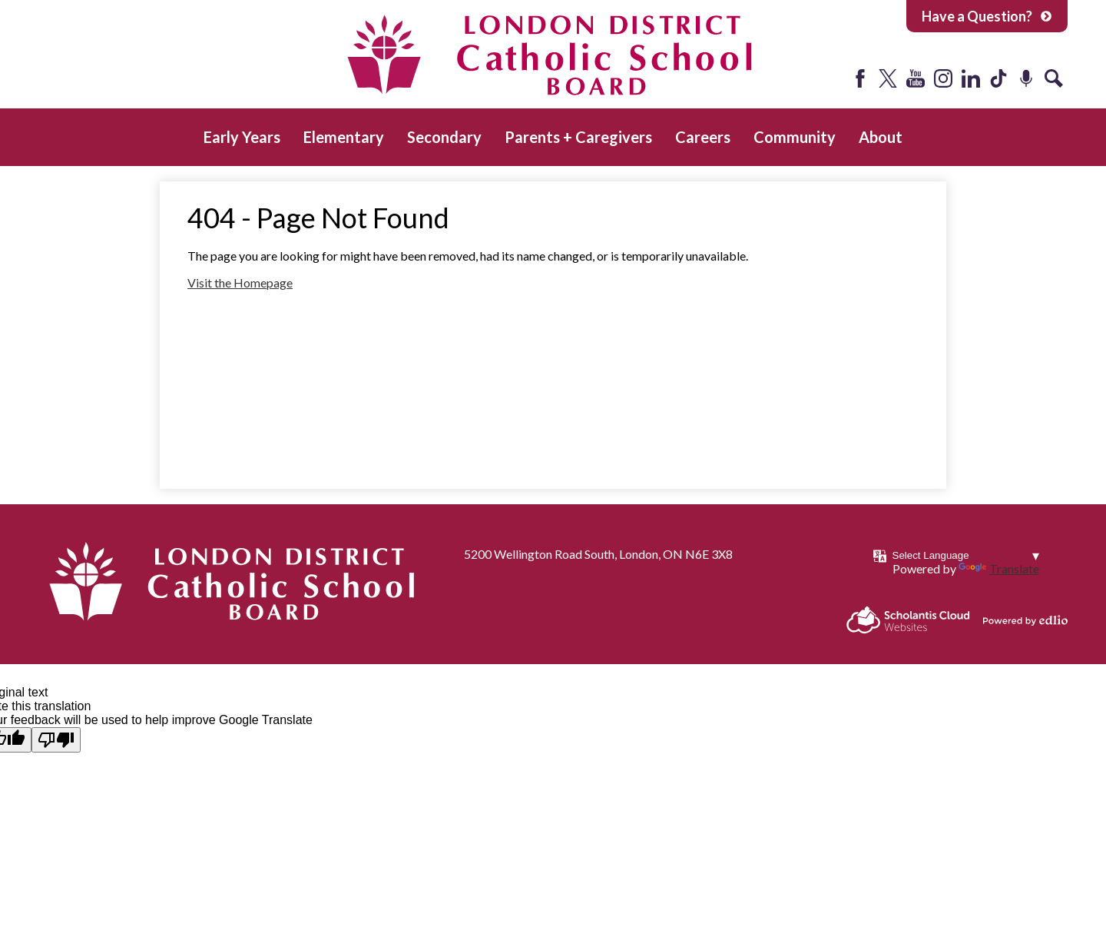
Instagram (943, 78)
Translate (999, 568)
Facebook (860, 78)
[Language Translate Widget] (965, 555)
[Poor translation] (56, 740)
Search (1054, 78)
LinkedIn (971, 78)
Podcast (1026, 78)
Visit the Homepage (240, 282)
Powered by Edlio (1025, 620)
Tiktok (998, 78)
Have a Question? (987, 16)
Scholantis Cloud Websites (908, 620)
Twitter (888, 78)
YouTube (915, 78)
